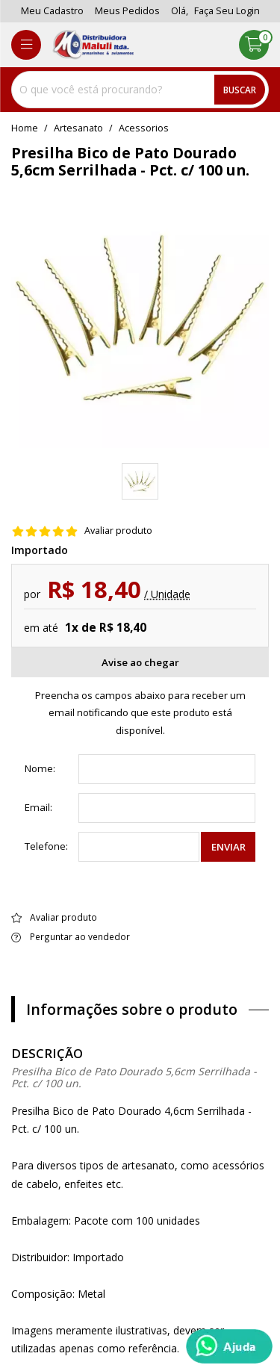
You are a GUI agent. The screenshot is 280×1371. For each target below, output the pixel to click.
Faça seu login (227, 10)
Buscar (239, 90)
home (24, 128)
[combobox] (140, 89)
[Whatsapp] (229, 1346)
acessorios (144, 128)
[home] (93, 45)
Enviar (228, 847)
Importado (39, 550)
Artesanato (78, 128)
